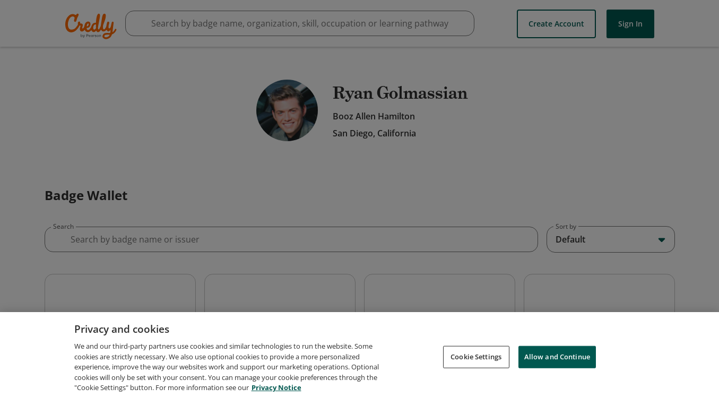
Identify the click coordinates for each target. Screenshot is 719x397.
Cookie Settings (476, 384)
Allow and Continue (557, 384)
